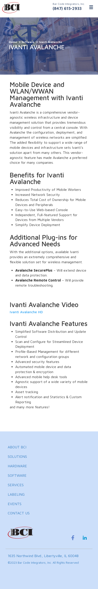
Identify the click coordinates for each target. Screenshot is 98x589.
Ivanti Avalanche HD (26, 312)
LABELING (16, 494)
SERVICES (16, 485)
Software (28, 42)
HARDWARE (17, 466)
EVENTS (14, 504)
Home (13, 42)
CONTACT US (19, 513)
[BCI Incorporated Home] (49, 7)
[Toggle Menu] (91, 7)
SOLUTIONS (17, 456)
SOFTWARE (17, 475)
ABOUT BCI (17, 447)
